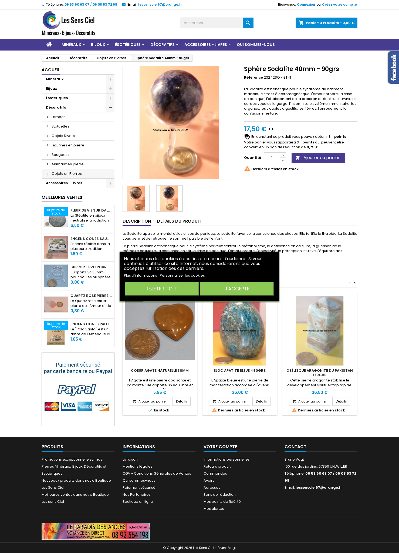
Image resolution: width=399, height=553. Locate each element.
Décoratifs (162, 44)
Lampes (59, 116)
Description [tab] (137, 221)
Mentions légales (138, 466)
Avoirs (209, 480)
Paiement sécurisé (139, 487)
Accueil (51, 70)
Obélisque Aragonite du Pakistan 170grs (319, 372)
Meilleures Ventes (62, 197)
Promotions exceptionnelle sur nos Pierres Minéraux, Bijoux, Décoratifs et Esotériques (74, 466)
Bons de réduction (220, 494)
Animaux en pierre (68, 164)
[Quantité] (272, 157)
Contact (295, 447)
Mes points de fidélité (222, 501)
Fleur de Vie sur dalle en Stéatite (91, 210)
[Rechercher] (216, 23)
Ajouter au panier (317, 158)
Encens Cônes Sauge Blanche (91, 238)
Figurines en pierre (68, 145)
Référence (253, 77)
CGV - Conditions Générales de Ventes (157, 473)
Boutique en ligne (138, 501)
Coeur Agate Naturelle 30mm (160, 370)
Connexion (306, 4)
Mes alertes (214, 508)
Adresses (212, 487)
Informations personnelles (227, 459)
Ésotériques (128, 44)
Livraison (130, 459)
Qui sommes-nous (256, 44)
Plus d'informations (141, 275)
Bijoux (98, 44)
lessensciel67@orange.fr (160, 4)
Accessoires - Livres (205, 44)
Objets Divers (63, 135)
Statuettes (60, 126)
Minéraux (71, 44)
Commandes (215, 473)
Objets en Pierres (67, 173)
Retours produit (217, 466)
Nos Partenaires (137, 494)
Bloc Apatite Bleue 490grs (240, 370)
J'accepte (237, 288)
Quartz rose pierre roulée (91, 295)
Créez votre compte (339, 4)
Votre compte (220, 447)
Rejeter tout (162, 288)
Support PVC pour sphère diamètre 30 (91, 267)
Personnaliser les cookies (182, 275)
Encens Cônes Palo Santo (91, 324)
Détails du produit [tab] (179, 221)
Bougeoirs (61, 154)
